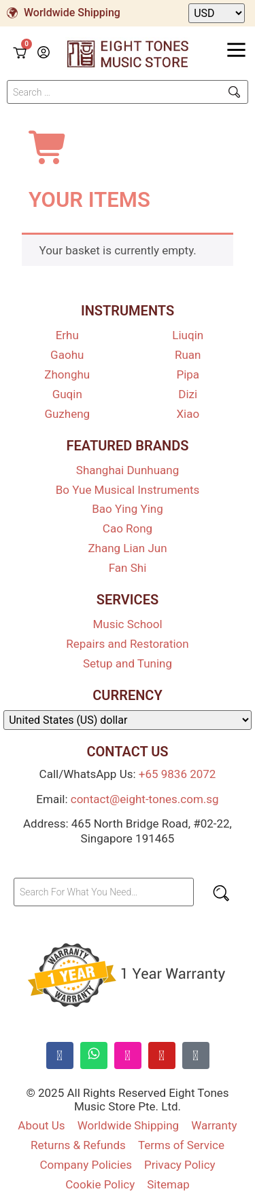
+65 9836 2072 (177, 774)
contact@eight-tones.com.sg (145, 799)
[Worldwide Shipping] (12, 12)
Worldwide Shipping (72, 12)
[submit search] (234, 92)
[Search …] (127, 92)
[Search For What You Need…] (104, 892)
